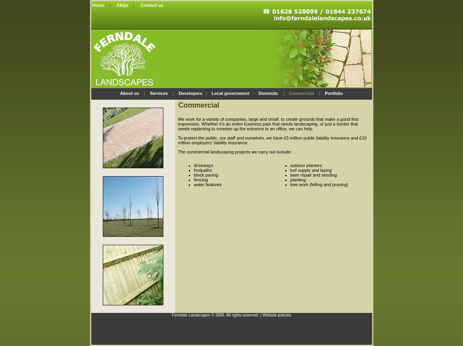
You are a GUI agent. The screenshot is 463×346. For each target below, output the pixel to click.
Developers (190, 93)
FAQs (122, 5)
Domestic (269, 93)
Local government (230, 93)
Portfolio (334, 93)
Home (98, 5)
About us (129, 93)
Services (159, 93)
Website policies (277, 315)
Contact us (152, 5)
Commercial (301, 93)
